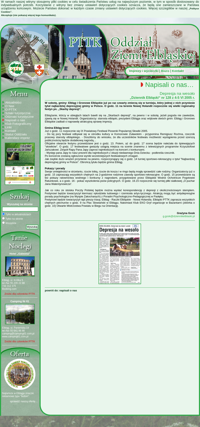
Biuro (165, 71)
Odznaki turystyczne (19, 116)
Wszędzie (9, 223)
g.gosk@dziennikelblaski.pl (179, 216)
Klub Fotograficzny (18, 123)
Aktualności (13, 102)
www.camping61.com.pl (15, 336)
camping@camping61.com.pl (18, 333)
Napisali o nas (15, 120)
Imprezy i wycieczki (143, 71)
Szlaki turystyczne (18, 113)
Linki (8, 127)
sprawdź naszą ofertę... (24, 401)
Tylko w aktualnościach (16, 214)
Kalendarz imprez (17, 138)
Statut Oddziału (16, 134)
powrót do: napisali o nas (61, 290)
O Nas (9, 106)
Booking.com (9, 288)
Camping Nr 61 (19, 301)
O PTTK (11, 109)
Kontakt (178, 71)
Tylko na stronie (12, 218)
